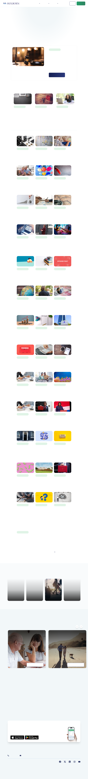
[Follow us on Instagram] (74, 762)
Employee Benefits (71, 697)
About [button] (37, 3)
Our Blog (10, 692)
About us (10, 685)
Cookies (22, 764)
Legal (27, 764)
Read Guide (35, 665)
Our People (11, 687)
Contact (81, 3)
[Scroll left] (77, 626)
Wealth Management (71, 692)
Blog (40, 38)
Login (72, 3)
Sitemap (47, 764)
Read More (57, 75)
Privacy (11, 764)
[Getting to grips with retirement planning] (67, 649)
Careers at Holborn (13, 714)
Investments (69, 687)
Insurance (68, 690)
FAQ (9, 712)
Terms (16, 764)
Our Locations (11, 709)
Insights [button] (55, 3)
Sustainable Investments (37, 764)
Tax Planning (69, 695)
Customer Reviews (13, 695)
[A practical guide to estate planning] (27, 649)
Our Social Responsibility (14, 690)
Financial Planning (71, 685)
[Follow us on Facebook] (60, 762)
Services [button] (46, 3)
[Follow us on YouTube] (79, 762)
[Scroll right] (81, 626)
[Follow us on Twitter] (65, 762)
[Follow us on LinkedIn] (70, 762)
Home (30, 3)
